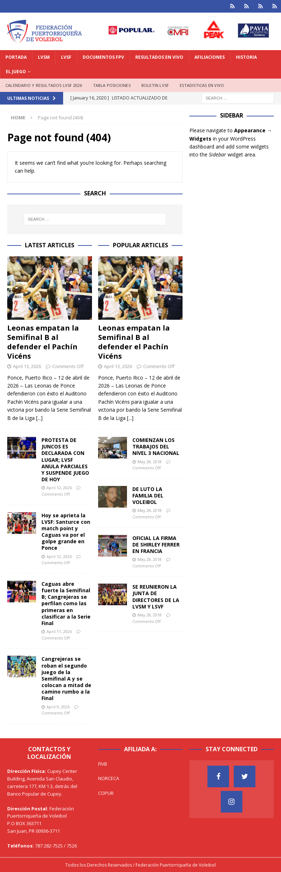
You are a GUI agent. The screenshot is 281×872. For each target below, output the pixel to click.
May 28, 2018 (149, 461)
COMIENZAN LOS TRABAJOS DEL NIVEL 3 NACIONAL (155, 446)
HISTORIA (246, 57)
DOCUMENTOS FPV (103, 57)
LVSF (66, 57)
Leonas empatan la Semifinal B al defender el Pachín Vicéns (43, 342)
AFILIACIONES (209, 57)
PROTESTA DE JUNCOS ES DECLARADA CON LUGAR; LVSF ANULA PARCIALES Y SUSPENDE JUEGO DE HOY (65, 460)
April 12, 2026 (59, 487)
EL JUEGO (16, 71)
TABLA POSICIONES (112, 85)
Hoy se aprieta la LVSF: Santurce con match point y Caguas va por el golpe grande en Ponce (65, 532)
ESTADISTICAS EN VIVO (202, 85)
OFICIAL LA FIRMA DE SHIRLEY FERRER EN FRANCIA (156, 544)
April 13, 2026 (27, 366)
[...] (39, 418)
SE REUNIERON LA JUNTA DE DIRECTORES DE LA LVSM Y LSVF (155, 596)
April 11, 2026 (59, 631)
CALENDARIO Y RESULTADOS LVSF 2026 (43, 85)
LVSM (44, 57)
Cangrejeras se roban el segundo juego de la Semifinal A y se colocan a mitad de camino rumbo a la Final (66, 678)
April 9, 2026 (58, 706)
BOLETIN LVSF (155, 85)
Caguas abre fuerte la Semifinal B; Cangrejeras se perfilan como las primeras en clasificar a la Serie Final (66, 603)
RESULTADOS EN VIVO (159, 57)
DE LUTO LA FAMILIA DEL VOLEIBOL (147, 495)
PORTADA (16, 57)
